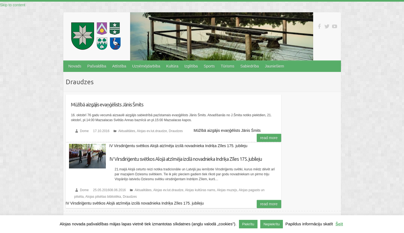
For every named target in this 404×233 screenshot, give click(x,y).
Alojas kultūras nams (200, 190)
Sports (209, 66)
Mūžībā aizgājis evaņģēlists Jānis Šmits (107, 104)
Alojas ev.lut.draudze (152, 131)
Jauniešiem (274, 66)
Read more (269, 138)
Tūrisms (227, 66)
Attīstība (119, 66)
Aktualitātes (126, 131)
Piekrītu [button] (248, 224)
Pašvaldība (96, 66)
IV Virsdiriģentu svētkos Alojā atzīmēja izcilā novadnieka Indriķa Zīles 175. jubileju (185, 159)
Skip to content (12, 5)
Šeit (339, 224)
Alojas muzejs (227, 190)
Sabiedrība (249, 66)
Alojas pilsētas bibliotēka (103, 197)
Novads (74, 66)
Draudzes (176, 131)
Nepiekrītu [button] (272, 224)
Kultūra (172, 66)
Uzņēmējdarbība (146, 66)
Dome (84, 131)
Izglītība (191, 66)
